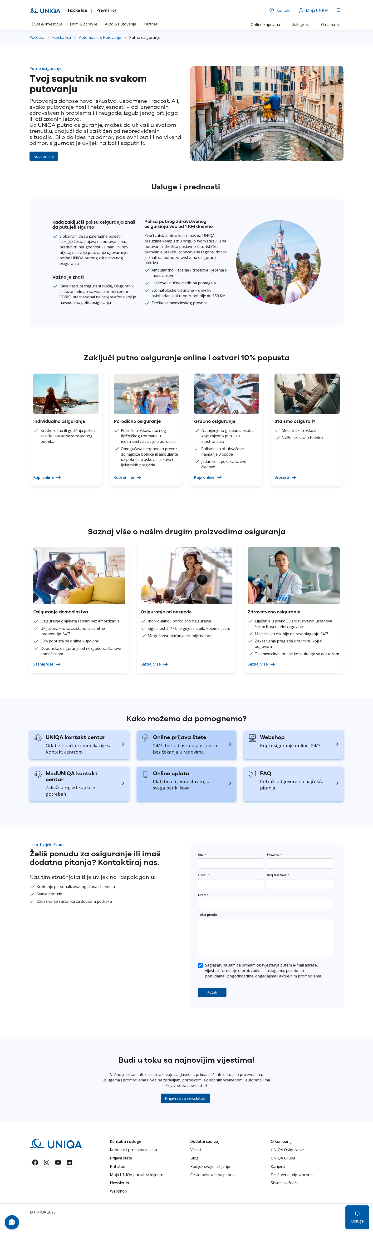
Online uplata (171, 773)
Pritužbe (117, 1166)
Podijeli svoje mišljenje (210, 1166)
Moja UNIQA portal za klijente (136, 1174)
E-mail (204, 875)
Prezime (274, 854)
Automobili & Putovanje (100, 37)
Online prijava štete (179, 737)
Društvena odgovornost (292, 1174)
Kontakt (280, 10)
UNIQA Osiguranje (287, 1149)
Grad (203, 895)
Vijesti (195, 1149)
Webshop (272, 737)
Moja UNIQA (313, 10)
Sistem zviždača (285, 1182)
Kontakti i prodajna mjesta (133, 1149)
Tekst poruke (208, 914)
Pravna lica (106, 10)
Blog (194, 1158)
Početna (37, 37)
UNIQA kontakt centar (75, 737)
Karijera (278, 1166)
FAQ (265, 773)
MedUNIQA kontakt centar (72, 776)
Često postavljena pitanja (213, 1174)
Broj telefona (278, 875)
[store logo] (44, 10)
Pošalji (212, 992)
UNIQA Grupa (283, 1158)
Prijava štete (121, 1158)
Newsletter (120, 1182)
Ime (202, 854)
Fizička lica (77, 10)
